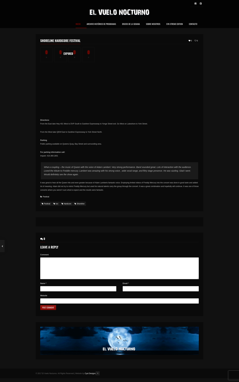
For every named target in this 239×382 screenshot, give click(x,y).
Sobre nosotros (153, 24)
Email (126, 287)
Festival (46, 197)
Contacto (193, 24)
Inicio (78, 24)
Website (43, 299)
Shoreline (79, 204)
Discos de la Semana (131, 24)
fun (56, 204)
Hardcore (66, 204)
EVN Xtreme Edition (174, 24)
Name (43, 287)
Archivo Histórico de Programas (101, 24)
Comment (44, 255)
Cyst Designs (90, 377)
